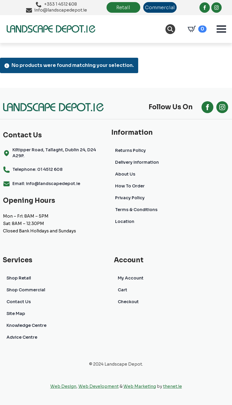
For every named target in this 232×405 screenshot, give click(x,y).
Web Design (63, 386)
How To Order (130, 186)
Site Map (16, 313)
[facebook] (204, 7)
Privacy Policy (130, 197)
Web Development (98, 386)
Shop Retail (19, 278)
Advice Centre (22, 337)
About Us (125, 174)
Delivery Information (137, 162)
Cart (122, 289)
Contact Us (19, 301)
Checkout (128, 301)
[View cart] (195, 29)
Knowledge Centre (26, 325)
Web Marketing (139, 386)
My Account (131, 278)
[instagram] (216, 7)
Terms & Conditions (136, 209)
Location (124, 221)
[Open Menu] (221, 29)
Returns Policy (130, 150)
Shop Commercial (26, 289)
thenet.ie (172, 386)
